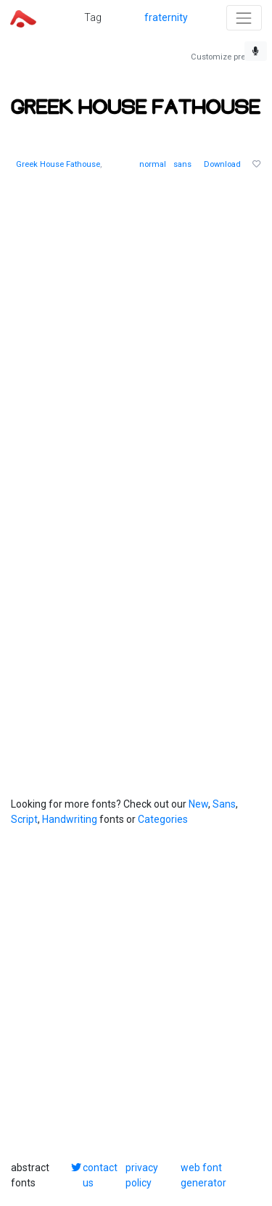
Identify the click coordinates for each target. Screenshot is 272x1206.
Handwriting (69, 819)
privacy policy (141, 1175)
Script (24, 819)
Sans (224, 804)
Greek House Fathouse (58, 164)
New (198, 804)
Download (222, 164)
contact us (100, 1175)
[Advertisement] (136, 328)
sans (182, 164)
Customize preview (226, 57)
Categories (163, 819)
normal (152, 164)
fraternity (166, 17)
